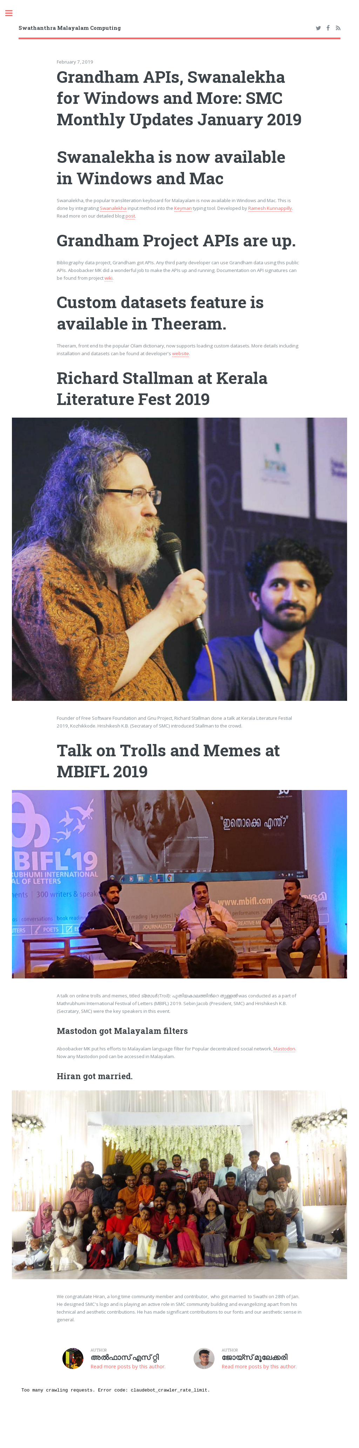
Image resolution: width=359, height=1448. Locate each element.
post (130, 216)
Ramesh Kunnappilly (270, 208)
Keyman (183, 208)
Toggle (12, 13)
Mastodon (284, 1048)
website (180, 353)
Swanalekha (113, 208)
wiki (108, 278)
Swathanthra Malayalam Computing (70, 27)
